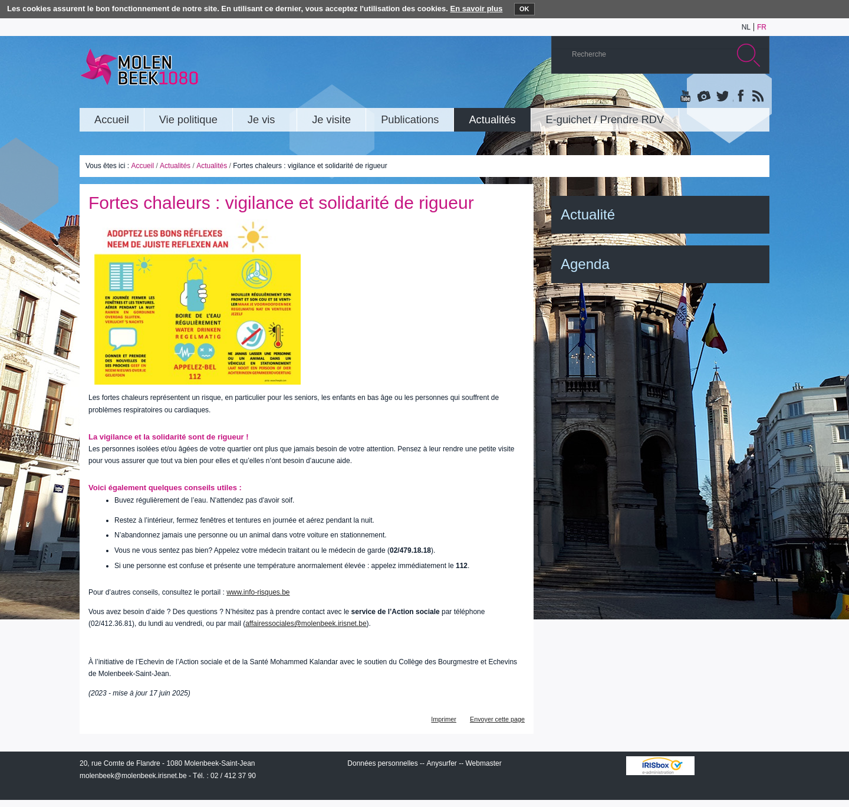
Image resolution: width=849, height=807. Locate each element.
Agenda (585, 264)
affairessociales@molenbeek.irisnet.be (305, 623)
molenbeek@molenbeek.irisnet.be (133, 776)
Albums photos (703, 97)
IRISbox (660, 765)
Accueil (142, 166)
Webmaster (484, 763)
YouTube (686, 97)
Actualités (175, 166)
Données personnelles (382, 763)
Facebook (739, 97)
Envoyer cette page (497, 719)
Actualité (588, 214)
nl (746, 27)
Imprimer (443, 719)
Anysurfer (441, 763)
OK (524, 8)
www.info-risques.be (257, 592)
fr (761, 27)
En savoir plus (476, 8)
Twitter (721, 97)
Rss (757, 97)
